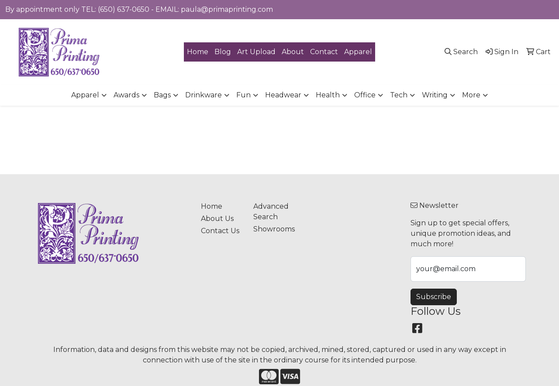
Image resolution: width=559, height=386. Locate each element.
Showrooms (274, 229)
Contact (324, 52)
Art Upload (256, 52)
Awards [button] (126, 95)
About (293, 52)
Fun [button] (243, 95)
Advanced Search (271, 211)
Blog (222, 52)
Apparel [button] (85, 95)
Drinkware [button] (203, 95)
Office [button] (365, 95)
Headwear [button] (283, 95)
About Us (217, 218)
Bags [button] (162, 95)
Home (197, 52)
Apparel (358, 52)
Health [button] (328, 95)
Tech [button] (398, 95)
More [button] (471, 95)
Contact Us (220, 231)
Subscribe (433, 297)
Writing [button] (435, 95)
